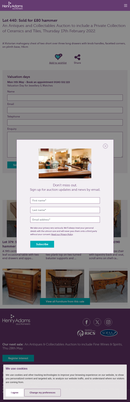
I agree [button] (14, 392)
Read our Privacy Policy (62, 234)
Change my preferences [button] (42, 392)
